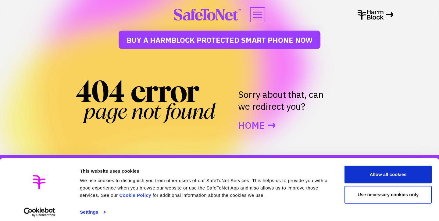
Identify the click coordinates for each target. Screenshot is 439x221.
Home (251, 125)
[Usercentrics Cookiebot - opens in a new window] (39, 209)
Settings (89, 209)
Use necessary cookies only (388, 191)
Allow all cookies (388, 171)
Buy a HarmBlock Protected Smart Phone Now (219, 40)
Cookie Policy (135, 192)
